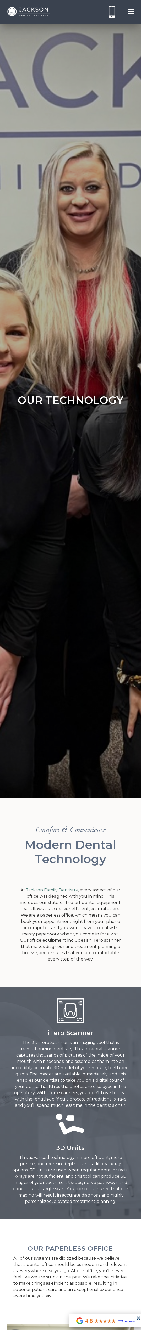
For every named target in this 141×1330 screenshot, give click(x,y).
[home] (27, 12)
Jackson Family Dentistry (52, 890)
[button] (131, 12)
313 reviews (126, 1321)
